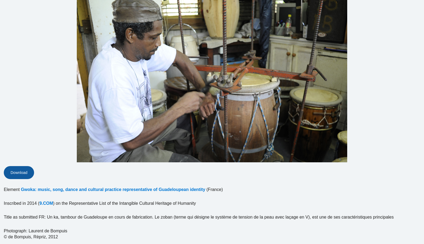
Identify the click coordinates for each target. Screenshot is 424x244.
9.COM (46, 203)
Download (19, 172)
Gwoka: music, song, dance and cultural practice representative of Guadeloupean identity (113, 189)
